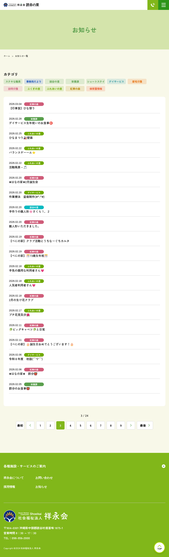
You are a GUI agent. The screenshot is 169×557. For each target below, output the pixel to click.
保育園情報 (96, 88)
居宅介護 (137, 81)
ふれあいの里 (54, 88)
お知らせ (41, 486)
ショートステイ (96, 81)
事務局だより (33, 81)
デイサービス (116, 81)
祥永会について (14, 477)
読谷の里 (21, 5)
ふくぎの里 (34, 88)
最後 (145, 425)
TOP (159, 547)
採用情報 (9, 486)
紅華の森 (75, 88)
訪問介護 (13, 88)
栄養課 (75, 81)
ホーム (7, 55)
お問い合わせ (44, 477)
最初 (20, 425)
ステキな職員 (13, 81)
